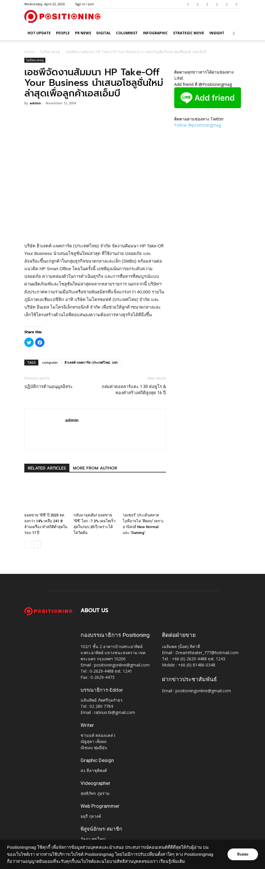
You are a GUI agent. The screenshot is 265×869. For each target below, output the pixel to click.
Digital (103, 32)
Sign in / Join (84, 4)
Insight (216, 32)
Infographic (155, 32)
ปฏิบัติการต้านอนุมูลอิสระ (48, 386)
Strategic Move (188, 32)
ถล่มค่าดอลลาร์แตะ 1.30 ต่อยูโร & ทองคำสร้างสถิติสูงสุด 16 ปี (134, 389)
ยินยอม (242, 854)
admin (35, 103)
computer (50, 362)
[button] (234, 33)
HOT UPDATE (39, 32)
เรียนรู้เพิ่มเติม (172, 861)
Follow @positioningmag (197, 125)
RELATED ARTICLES (47, 468)
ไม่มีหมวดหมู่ (50, 51)
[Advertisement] (95, 227)
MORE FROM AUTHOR (95, 468)
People (63, 32)
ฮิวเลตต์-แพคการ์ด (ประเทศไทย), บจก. (91, 362)
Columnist (127, 32)
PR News (83, 32)
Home (29, 51)
